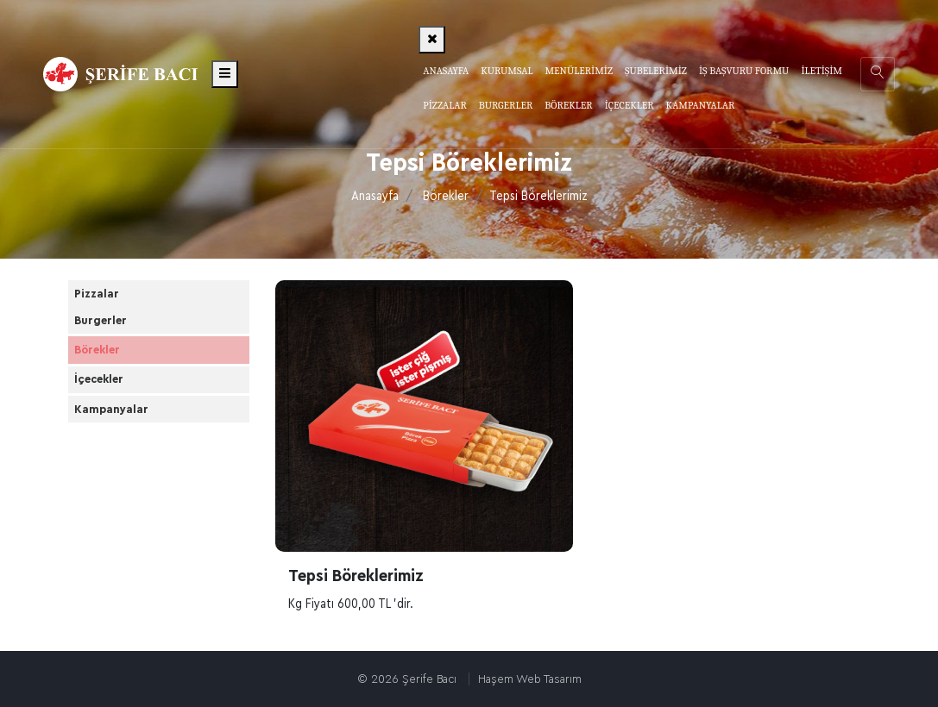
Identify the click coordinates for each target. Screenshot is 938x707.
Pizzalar (111, 303)
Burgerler (115, 348)
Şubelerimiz (656, 71)
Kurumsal (506, 71)
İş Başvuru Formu (744, 71)
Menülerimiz (579, 71)
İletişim (821, 71)
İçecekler (113, 444)
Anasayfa (446, 71)
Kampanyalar (126, 492)
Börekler (446, 196)
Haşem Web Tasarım (530, 679)
